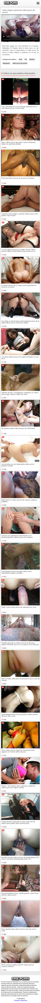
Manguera (6, 63)
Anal (20, 59)
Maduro (32, 59)
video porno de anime (20, 63)
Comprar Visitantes (20, 1000)
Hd (26, 59)
